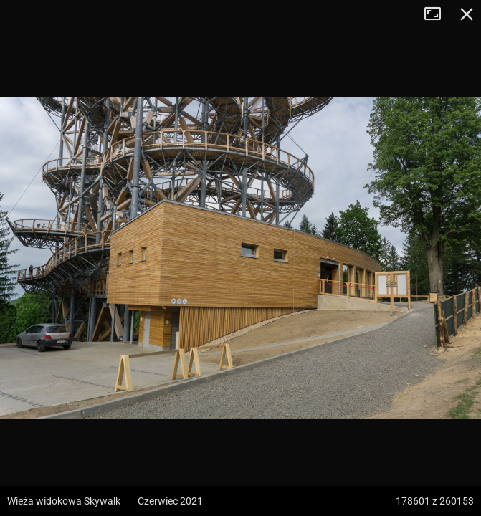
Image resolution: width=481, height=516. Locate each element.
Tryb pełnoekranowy (438, 14)
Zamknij (466, 14)
